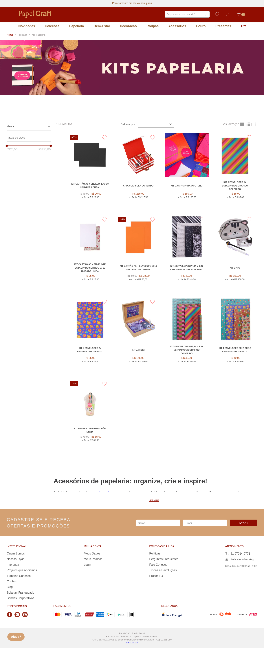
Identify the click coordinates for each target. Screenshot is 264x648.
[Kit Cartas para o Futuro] (187, 172)
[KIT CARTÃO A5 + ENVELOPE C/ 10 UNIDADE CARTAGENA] (138, 254)
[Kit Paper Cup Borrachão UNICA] (90, 416)
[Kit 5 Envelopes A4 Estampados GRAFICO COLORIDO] (235, 172)
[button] (29, 126)
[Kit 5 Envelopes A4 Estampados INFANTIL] (90, 336)
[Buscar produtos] (206, 14)
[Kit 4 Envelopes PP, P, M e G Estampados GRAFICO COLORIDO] (187, 336)
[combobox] (187, 14)
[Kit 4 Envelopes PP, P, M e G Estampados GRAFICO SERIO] (187, 254)
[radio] (242, 124)
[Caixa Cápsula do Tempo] (138, 172)
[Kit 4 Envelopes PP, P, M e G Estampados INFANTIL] (235, 336)
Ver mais (154, 500)
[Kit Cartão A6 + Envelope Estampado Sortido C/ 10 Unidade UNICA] (90, 254)
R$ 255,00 (44, 149)
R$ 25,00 (12, 149)
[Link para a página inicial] (10, 35)
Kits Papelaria (38, 35)
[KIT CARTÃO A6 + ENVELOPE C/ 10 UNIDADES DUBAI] (90, 172)
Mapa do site (132, 642)
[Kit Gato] (235, 254)
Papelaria (22, 35)
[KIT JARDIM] (138, 336)
